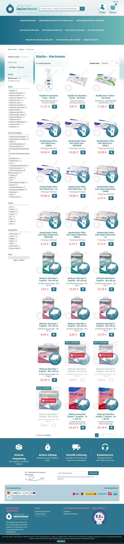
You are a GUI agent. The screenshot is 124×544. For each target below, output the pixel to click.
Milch (13, 178)
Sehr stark (14, 246)
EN (117, 2)
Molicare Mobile (17, 117)
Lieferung (67, 511)
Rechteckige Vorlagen (19, 182)
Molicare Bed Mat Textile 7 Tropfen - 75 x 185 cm (77, 416)
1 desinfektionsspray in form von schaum (49, 102)
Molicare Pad (16, 119)
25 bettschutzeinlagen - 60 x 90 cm (105, 330)
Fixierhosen (15, 161)
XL (12, 217)
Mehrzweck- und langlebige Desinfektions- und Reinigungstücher (105, 103)
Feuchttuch (15, 158)
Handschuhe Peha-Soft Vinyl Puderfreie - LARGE (105, 189)
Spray (13, 194)
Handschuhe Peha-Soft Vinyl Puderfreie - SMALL (77, 234)
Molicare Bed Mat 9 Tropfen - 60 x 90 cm (48, 415)
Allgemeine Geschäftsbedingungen (76, 516)
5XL (12, 224)
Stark (13, 243)
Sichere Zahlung (69, 521)
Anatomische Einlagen (19, 137)
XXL (12, 219)
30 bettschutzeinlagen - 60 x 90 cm (105, 284)
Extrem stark (15, 248)
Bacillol (13, 91)
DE (114, 2)
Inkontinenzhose (17, 168)
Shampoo (14, 192)
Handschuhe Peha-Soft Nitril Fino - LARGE (49, 143)
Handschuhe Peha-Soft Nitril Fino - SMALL (106, 143)
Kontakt (66, 531)
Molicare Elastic (17, 95)
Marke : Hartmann (17, 67)
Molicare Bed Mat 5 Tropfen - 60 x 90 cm (105, 279)
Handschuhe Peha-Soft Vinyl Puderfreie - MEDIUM (48, 234)
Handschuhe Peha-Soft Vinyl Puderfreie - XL (105, 234)
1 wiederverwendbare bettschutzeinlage (105, 423)
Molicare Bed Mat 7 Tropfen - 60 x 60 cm (77, 324)
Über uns (67, 519)
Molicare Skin (16, 124)
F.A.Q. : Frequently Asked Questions (76, 526)
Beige (13, 142)
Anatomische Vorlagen (19, 139)
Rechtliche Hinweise (71, 514)
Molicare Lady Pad (17, 105)
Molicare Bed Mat (18, 93)
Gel (12, 163)
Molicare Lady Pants (18, 107)
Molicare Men (16, 110)
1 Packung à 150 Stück (48, 148)
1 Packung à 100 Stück (105, 194)
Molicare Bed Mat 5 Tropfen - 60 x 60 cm (77, 279)
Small (13, 209)
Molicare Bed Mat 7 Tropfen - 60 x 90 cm (105, 324)
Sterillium (14, 127)
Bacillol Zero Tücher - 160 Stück (106, 96)
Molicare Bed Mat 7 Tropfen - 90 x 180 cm (48, 370)
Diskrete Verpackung (71, 523)
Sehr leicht (15, 234)
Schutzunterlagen (18, 187)
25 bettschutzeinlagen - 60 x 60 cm (77, 330)
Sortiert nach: (95, 63)
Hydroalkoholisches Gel (19, 166)
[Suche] (62, 9)
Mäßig (14, 239)
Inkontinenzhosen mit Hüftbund (46, 521)
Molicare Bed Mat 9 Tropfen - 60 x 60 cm (105, 370)
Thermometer (16, 197)
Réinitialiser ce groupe (14, 80)
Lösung (14, 175)
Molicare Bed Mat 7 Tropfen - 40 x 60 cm (48, 324)
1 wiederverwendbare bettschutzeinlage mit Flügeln (77, 424)
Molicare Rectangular (18, 122)
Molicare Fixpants (18, 98)
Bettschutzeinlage (41, 519)
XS (12, 207)
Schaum (14, 185)
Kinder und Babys (41, 528)
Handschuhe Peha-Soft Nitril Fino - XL (48, 187)
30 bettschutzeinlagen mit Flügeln (49, 375)
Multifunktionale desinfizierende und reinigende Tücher (77, 103)
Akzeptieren (61, 541)
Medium (14, 212)
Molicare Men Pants (18, 115)
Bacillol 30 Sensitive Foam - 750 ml (48, 96)
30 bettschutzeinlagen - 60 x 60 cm (77, 284)
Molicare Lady (16, 103)
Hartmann (15, 78)
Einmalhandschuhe (18, 144)
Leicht (13, 236)
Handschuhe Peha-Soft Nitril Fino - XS (77, 187)
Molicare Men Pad (17, 112)
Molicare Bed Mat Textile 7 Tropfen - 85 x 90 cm (105, 416)
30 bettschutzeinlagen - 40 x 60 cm (48, 284)
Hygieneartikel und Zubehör (44, 531)
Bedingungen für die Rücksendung (76, 528)
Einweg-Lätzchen (17, 146)
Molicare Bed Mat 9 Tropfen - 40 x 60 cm (77, 370)
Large (13, 214)
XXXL (13, 221)
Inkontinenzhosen (41, 516)
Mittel (13, 241)
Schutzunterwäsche (18, 190)
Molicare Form (16, 100)
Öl (12, 180)
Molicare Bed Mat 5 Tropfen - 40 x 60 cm (48, 279)
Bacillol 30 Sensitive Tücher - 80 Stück (77, 96)
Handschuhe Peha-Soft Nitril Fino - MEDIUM (77, 143)
